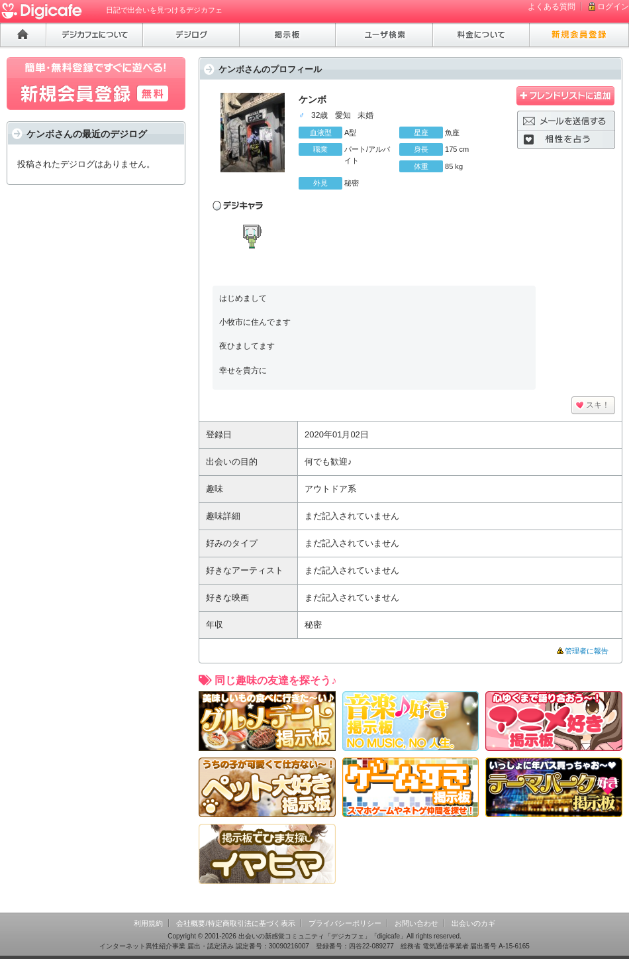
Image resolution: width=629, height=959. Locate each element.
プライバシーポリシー (345, 923)
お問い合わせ (416, 923)
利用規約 (148, 923)
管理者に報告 (586, 651)
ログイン (613, 6)
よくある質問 (551, 6)
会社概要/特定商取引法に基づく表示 (235, 923)
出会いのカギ (473, 923)
